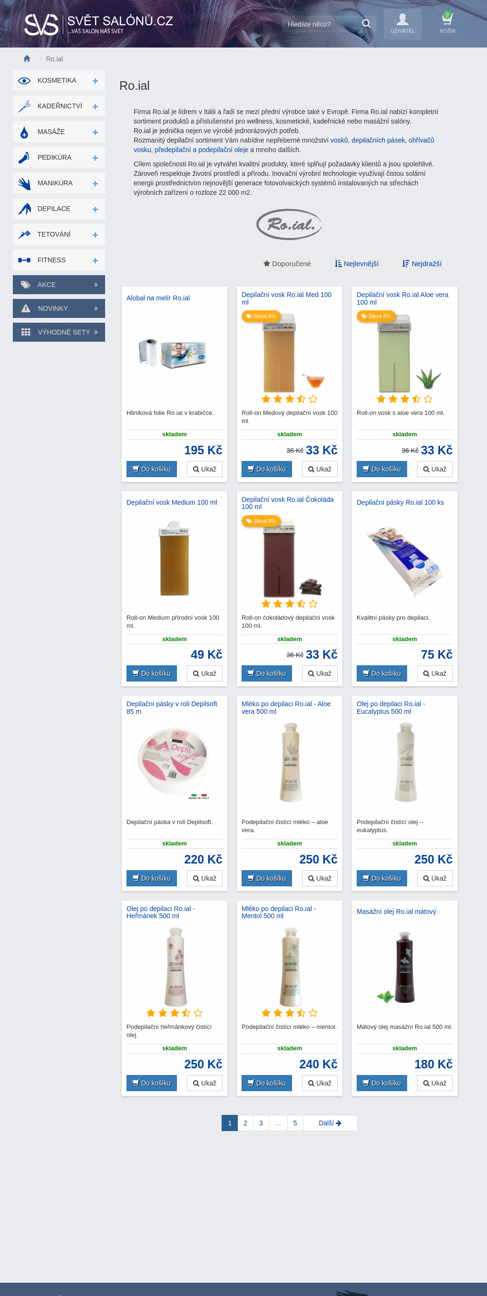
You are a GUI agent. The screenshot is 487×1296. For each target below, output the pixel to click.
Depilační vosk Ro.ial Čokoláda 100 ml (288, 503)
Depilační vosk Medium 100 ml (172, 502)
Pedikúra (44, 157)
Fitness (42, 260)
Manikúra (45, 183)
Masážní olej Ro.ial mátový (396, 911)
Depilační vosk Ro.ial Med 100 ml (286, 298)
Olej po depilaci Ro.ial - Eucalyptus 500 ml (391, 708)
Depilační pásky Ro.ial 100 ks (400, 502)
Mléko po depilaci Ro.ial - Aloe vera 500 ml (286, 708)
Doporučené (287, 263)
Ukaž (204, 469)
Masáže (41, 131)
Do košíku (152, 469)
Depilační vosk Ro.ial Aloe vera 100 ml (402, 298)
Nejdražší (422, 263)
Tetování (44, 234)
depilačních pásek (378, 140)
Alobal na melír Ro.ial (158, 298)
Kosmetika (47, 80)
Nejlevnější (357, 263)
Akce (59, 284)
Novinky (59, 308)
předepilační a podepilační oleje (201, 150)
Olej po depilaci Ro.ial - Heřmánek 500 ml (161, 912)
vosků (339, 140)
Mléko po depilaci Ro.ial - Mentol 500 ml (279, 912)
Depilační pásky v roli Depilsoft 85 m (172, 708)
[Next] (330, 1123)
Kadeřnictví (50, 106)
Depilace (44, 208)
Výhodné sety (59, 332)
